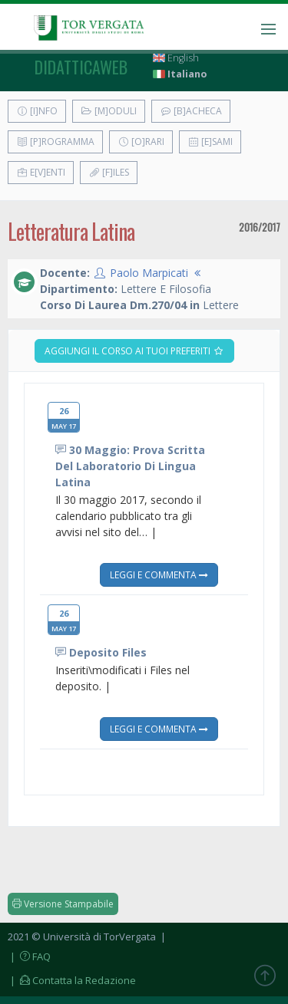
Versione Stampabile (63, 903)
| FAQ (29, 956)
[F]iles (108, 172)
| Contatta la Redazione (72, 980)
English (176, 57)
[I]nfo (37, 110)
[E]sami (210, 141)
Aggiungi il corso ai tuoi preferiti (134, 350)
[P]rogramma (55, 141)
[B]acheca (191, 110)
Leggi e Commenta (159, 574)
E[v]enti (40, 172)
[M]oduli (109, 110)
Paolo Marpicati (149, 272)
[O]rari (141, 141)
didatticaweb (81, 66)
